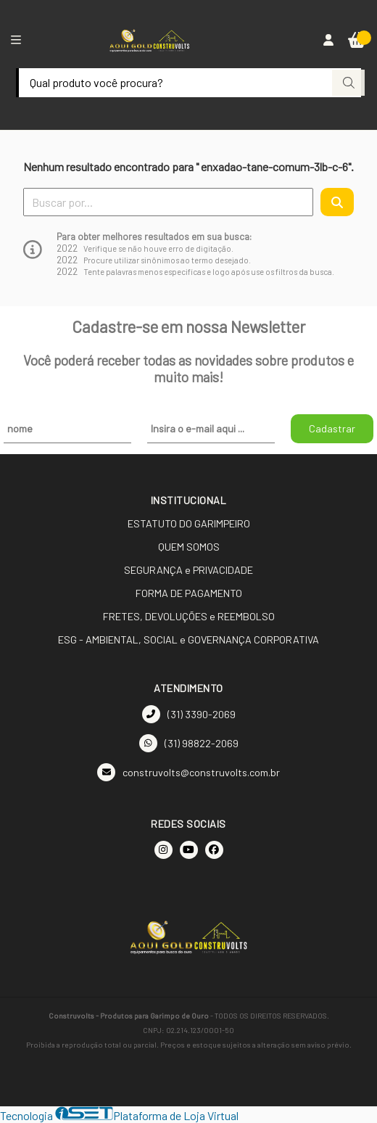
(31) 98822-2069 (189, 743)
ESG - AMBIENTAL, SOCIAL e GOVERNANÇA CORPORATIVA (188, 639)
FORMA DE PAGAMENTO (189, 593)
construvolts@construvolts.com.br (188, 772)
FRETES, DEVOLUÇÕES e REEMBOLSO (189, 616)
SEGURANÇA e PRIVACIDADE (188, 570)
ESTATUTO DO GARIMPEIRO (189, 523)
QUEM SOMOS (189, 546)
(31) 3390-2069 (189, 714)
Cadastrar (332, 428)
